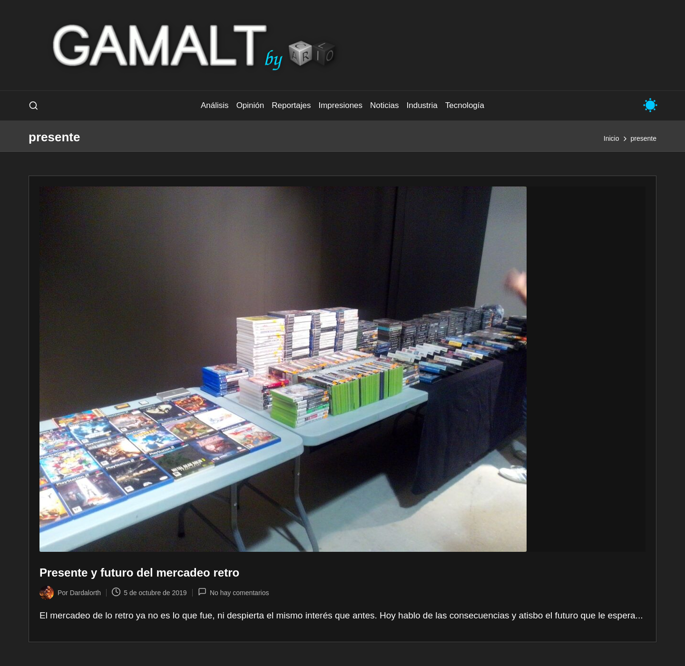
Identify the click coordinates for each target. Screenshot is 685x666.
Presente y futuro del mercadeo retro (139, 572)
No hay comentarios (233, 592)
